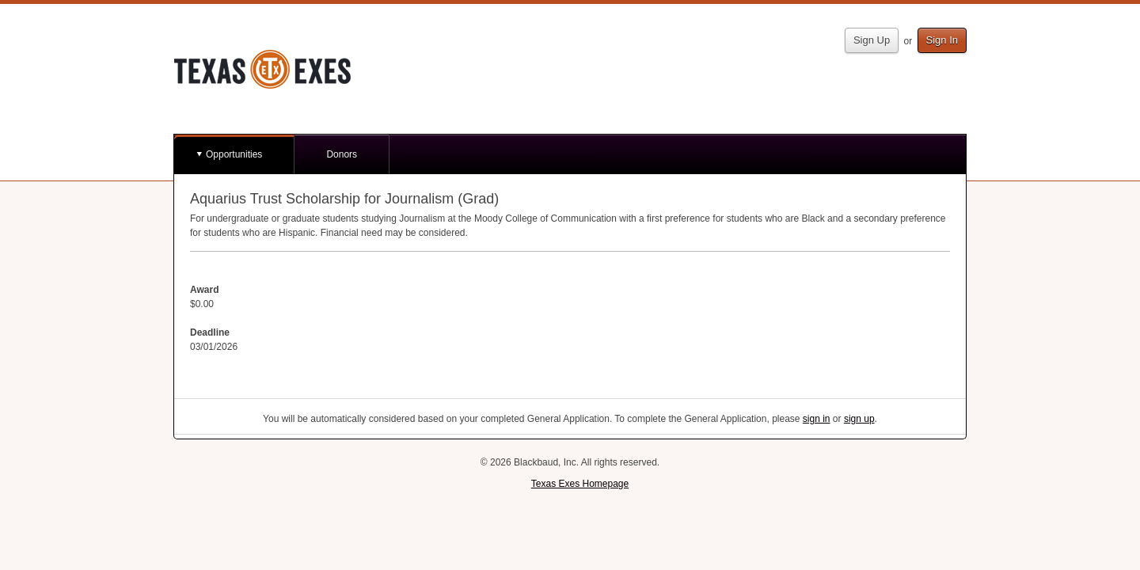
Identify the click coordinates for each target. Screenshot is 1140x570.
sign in (816, 418)
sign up (859, 418)
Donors (341, 154)
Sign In (942, 40)
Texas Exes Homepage (580, 483)
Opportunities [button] (234, 154)
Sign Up (871, 40)
